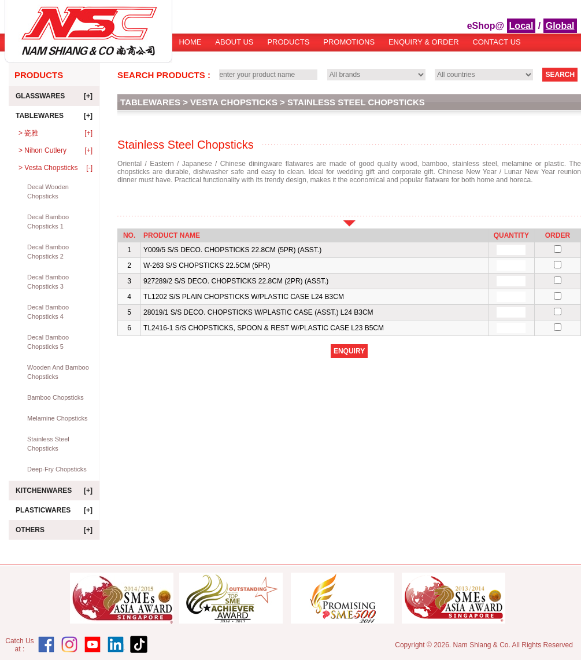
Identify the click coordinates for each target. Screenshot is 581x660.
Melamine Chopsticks (57, 418)
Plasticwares (54, 510)
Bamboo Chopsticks (55, 397)
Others (54, 530)
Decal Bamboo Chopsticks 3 (48, 282)
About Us (234, 42)
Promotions (349, 42)
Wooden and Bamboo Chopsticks (58, 372)
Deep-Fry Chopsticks (57, 469)
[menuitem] (190, 46)
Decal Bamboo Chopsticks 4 (48, 312)
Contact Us (496, 42)
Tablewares (54, 116)
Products (288, 42)
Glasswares (54, 96)
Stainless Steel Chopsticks (48, 444)
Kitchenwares (54, 490)
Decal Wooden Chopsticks (48, 191)
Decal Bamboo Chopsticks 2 (48, 252)
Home (190, 42)
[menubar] (350, 46)
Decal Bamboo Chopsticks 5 (48, 342)
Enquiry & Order (423, 42)
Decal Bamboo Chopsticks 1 (48, 221)
